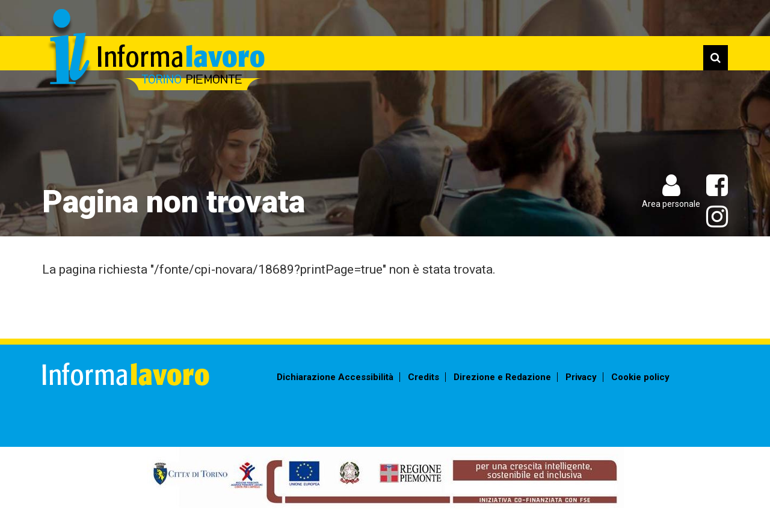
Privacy (581, 377)
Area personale (671, 204)
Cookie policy (640, 377)
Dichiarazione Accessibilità (335, 377)
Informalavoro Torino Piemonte (155, 51)
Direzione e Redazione (502, 377)
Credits (423, 377)
